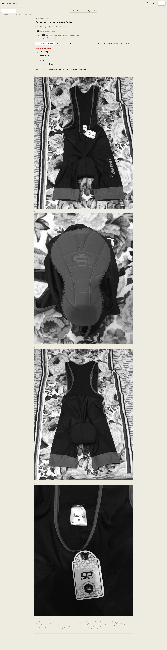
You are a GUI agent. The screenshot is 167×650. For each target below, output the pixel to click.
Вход (162, 3)
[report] (117, 43)
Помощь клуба (118, 626)
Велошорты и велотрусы (43, 18)
